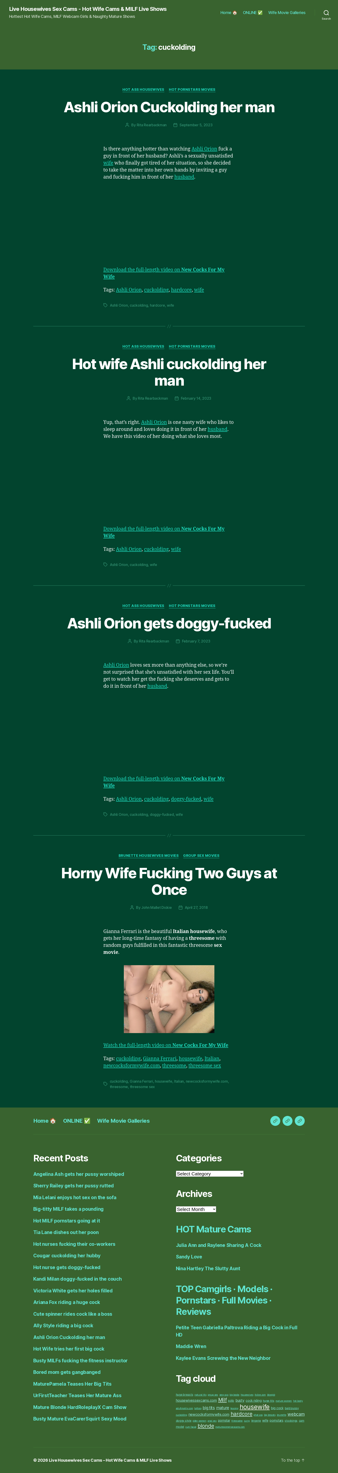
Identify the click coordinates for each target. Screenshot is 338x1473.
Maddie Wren (191, 1346)
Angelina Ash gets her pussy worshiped (78, 1174)
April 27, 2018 (196, 907)
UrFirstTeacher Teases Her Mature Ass (77, 1395)
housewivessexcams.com (196, 1400)
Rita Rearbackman (152, 125)
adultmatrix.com (184, 1408)
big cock (277, 1408)
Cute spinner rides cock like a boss (73, 1314)
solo (231, 1400)
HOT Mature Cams (213, 1229)
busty (240, 1400)
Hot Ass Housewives (143, 90)
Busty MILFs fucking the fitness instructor (80, 1360)
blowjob (271, 1394)
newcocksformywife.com (131, 1066)
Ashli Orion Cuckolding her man (169, 107)
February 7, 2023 (196, 641)
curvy (247, 1420)
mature (222, 1407)
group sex (213, 1394)
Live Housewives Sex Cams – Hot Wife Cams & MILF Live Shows (110, 1460)
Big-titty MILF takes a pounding (68, 1209)
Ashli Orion (204, 149)
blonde (206, 1426)
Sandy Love (189, 1257)
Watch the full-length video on (165, 1045)
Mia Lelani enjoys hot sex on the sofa (74, 1197)
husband (184, 177)
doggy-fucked (186, 799)
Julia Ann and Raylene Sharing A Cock (218, 1245)
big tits (209, 1407)
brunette (281, 1414)
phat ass (258, 1414)
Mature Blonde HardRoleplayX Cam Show (80, 1407)
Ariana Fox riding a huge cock (66, 1302)
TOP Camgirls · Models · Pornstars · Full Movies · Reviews (224, 1300)
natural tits (200, 1394)
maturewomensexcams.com (230, 1426)
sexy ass (223, 1394)
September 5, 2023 (196, 125)
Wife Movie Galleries (287, 12)
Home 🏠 (229, 12)
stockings (291, 1420)
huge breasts (184, 1394)
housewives (247, 1394)
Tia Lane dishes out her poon (66, 1232)
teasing (234, 1408)
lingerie (256, 1420)
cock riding (253, 1400)
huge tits (268, 1400)
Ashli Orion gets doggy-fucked (169, 623)
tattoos (197, 1408)
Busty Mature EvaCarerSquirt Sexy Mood (80, 1419)
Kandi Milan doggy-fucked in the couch (77, 1279)
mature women (284, 1400)
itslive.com (260, 1394)
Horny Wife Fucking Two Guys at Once (169, 881)
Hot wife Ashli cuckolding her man (169, 372)
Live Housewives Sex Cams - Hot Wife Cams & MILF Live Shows (88, 9)
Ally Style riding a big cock (63, 1325)
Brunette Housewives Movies (149, 856)
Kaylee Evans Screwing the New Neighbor (223, 1358)
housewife (190, 1059)
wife (108, 163)
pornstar (224, 1420)
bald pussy (292, 1408)
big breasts (270, 1414)
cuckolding (156, 290)
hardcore (181, 290)
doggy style (184, 1420)
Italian (211, 1059)
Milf (222, 1400)
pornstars (276, 1420)
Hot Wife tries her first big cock (68, 1349)
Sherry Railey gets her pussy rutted (73, 1186)
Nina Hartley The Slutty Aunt (208, 1268)
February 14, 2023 (196, 398)
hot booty (298, 1400)
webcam (296, 1414)
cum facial (190, 1426)
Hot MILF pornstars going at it (66, 1221)
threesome (174, 1066)
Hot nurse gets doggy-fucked (67, 1267)
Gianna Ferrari (160, 1059)
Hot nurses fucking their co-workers (74, 1244)
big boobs (234, 1394)
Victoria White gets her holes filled (73, 1291)
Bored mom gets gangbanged (67, 1372)
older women (199, 1420)
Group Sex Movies (201, 856)
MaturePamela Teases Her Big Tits (72, 1384)
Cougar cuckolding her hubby (67, 1255)
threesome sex (205, 1066)
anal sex (212, 1420)
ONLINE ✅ (253, 12)
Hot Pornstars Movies (192, 90)
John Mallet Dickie (156, 907)
